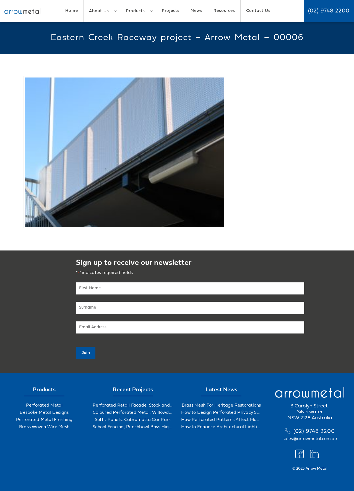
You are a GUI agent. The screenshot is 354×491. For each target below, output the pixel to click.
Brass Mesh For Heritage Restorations (221, 405)
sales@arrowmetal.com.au (310, 439)
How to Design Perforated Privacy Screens (221, 412)
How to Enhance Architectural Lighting (221, 427)
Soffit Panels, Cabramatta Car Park (133, 420)
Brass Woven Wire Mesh (44, 427)
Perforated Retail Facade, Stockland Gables (133, 405)
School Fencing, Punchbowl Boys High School (133, 427)
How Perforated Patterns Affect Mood (221, 420)
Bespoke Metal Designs (44, 412)
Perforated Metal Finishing (44, 420)
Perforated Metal (44, 405)
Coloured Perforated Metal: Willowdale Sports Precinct (133, 412)
